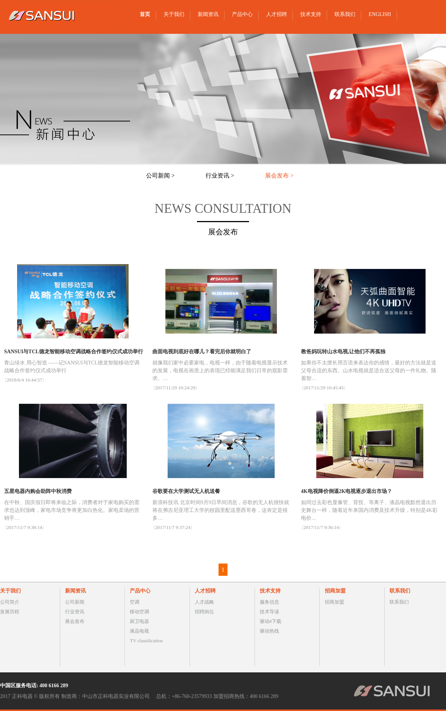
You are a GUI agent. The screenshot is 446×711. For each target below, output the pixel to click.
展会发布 (74, 621)
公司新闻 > (160, 175)
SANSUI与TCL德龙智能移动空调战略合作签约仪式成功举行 (73, 351)
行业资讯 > (220, 175)
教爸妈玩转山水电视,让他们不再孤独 (343, 351)
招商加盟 (334, 602)
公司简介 (9, 602)
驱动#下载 (271, 621)
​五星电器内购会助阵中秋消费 (38, 491)
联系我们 (399, 602)
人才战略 (204, 602)
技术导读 (269, 611)
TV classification (146, 640)
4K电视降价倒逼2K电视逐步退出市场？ (346, 491)
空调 (134, 602)
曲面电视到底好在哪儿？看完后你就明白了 (201, 351)
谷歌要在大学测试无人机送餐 (186, 491)
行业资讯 (74, 611)
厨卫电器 (139, 621)
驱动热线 (269, 631)
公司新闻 (74, 602)
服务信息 (269, 602)
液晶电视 (139, 631)
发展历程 (9, 611)
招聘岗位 (204, 611)
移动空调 (139, 611)
